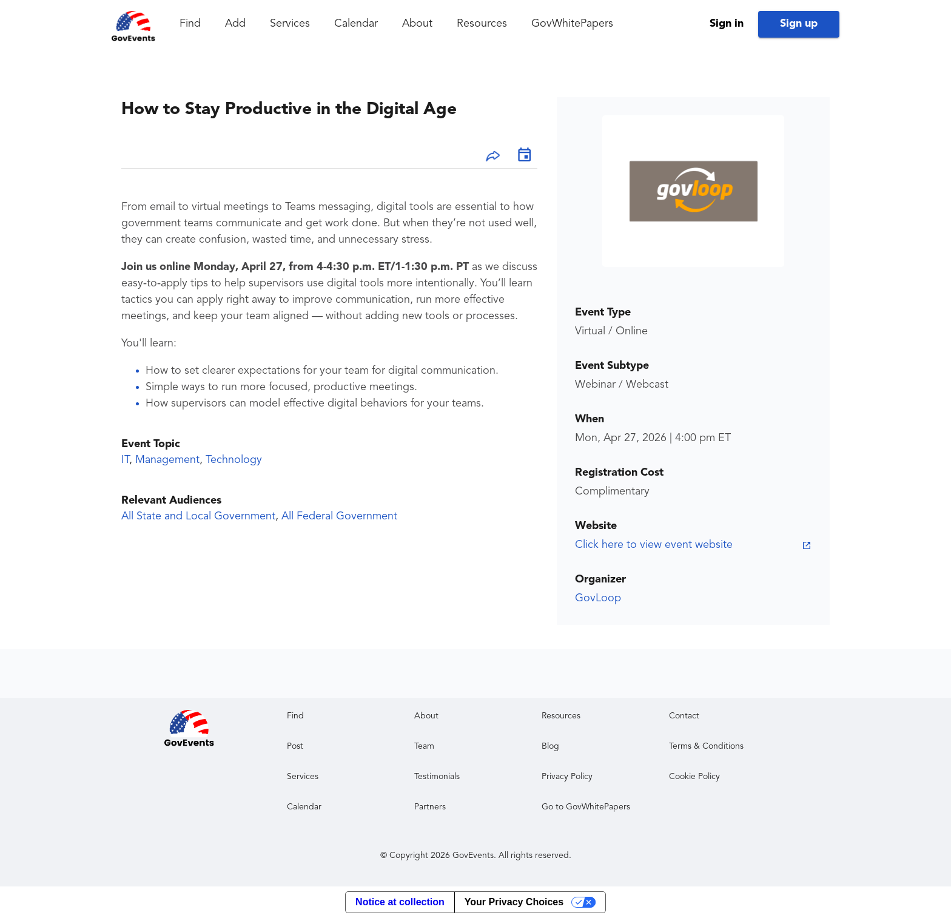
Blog (550, 746)
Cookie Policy (694, 776)
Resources (482, 23)
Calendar (356, 23)
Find (190, 23)
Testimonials (437, 776)
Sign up (799, 23)
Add (235, 23)
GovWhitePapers (572, 23)
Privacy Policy (567, 776)
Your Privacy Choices (514, 902)
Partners (430, 807)
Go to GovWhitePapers (586, 807)
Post (295, 746)
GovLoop (598, 598)
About (417, 23)
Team (424, 746)
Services (290, 23)
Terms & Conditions (706, 746)
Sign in (727, 23)
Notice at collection (400, 902)
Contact (684, 716)
